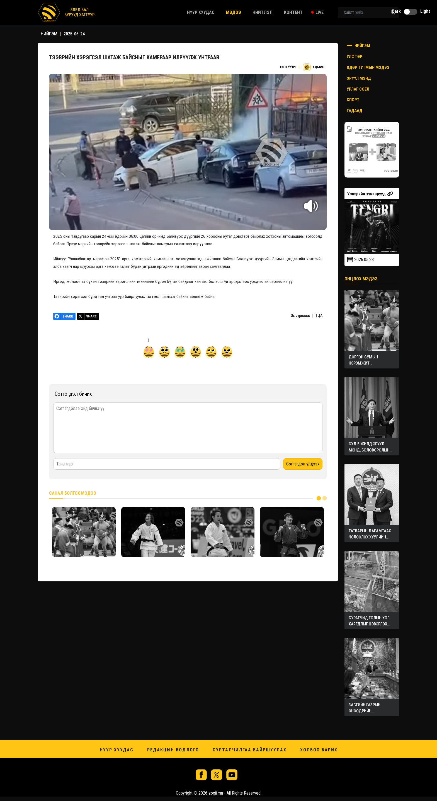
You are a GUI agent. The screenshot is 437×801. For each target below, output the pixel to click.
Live (319, 12)
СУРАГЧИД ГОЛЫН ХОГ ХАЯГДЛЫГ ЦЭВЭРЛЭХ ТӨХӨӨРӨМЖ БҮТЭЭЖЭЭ (370, 621)
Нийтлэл (263, 12)
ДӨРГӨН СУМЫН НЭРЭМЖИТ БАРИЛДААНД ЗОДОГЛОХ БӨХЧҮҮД (368, 360)
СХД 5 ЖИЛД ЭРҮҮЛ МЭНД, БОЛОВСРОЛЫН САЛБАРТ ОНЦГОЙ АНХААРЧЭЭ (369, 447)
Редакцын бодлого (173, 750)
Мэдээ (233, 12)
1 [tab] (319, 498)
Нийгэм (358, 45)
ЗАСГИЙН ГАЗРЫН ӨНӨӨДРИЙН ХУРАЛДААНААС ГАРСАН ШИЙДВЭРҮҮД (371, 708)
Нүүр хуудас (201, 12)
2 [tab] (324, 498)
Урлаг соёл (358, 89)
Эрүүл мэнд (359, 78)
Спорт (353, 99)
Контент (293, 12)
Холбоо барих (319, 750)
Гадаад (354, 110)
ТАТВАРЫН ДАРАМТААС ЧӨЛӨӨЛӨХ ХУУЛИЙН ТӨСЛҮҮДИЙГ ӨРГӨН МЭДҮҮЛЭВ (370, 534)
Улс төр (354, 56)
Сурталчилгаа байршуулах (250, 750)
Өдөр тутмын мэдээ (368, 67)
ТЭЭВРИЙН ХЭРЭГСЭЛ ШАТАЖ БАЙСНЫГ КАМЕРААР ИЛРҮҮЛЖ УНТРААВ (134, 57)
